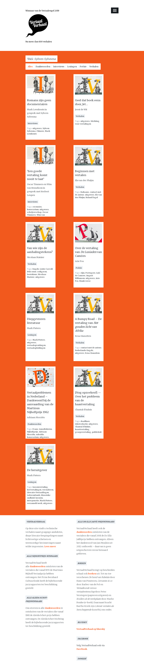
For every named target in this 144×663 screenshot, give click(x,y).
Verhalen (93, 66)
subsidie (40, 434)
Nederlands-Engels (84, 350)
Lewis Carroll (46, 269)
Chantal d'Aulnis (82, 427)
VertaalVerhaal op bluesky (90, 629)
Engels (36, 269)
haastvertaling (82, 429)
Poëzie (83, 66)
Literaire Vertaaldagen (38, 492)
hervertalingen (34, 490)
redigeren (42, 272)
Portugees (90, 273)
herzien (39, 498)
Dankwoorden (43, 66)
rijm (83, 273)
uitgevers (37, 128)
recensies (37, 207)
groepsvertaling (83, 432)
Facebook (81, 649)
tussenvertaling (40, 487)
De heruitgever (37, 470)
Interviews (58, 66)
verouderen (47, 490)
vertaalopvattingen (36, 345)
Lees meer (50, 546)
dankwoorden (37, 566)
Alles (30, 66)
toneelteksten (45, 429)
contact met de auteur (91, 348)
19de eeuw (31, 272)
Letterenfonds (33, 495)
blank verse (84, 281)
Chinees (40, 131)
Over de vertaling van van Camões (88, 252)
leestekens (32, 274)
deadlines (85, 421)
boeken (92, 573)
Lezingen (72, 66)
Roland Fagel (92, 197)
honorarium (33, 209)
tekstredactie (81, 424)
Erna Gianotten (92, 353)
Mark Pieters (39, 340)
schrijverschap (34, 212)
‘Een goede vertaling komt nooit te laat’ (37, 175)
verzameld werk (34, 503)
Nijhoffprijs (32, 432)
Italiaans (85, 192)
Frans (35, 429)
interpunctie (33, 500)
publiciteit (97, 432)
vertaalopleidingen (36, 348)
